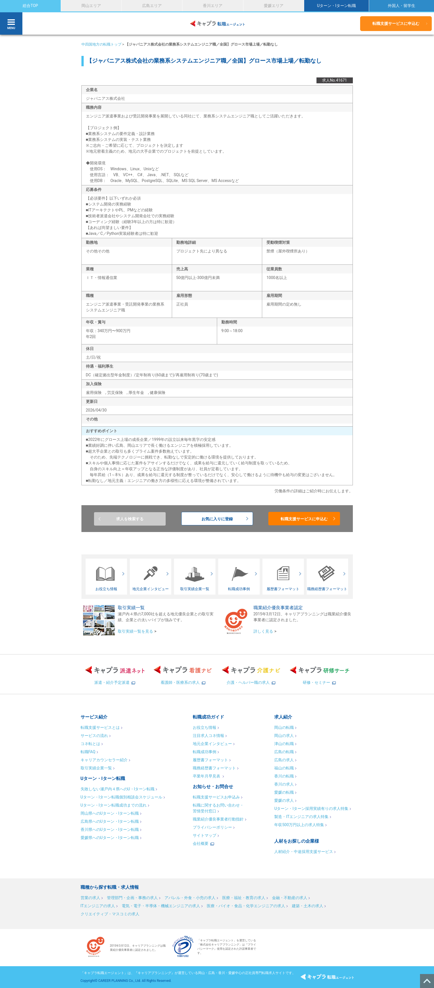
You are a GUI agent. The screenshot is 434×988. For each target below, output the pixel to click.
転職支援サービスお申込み (216, 797)
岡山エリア (91, 5)
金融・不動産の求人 (289, 897)
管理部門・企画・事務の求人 (132, 897)
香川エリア (212, 5)
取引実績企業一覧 (96, 768)
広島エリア (152, 5)
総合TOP (30, 5)
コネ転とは (90, 743)
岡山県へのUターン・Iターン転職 (110, 813)
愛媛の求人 (284, 800)
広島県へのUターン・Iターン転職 (110, 821)
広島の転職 (284, 752)
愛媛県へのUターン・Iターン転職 (110, 837)
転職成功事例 (204, 752)
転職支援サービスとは (100, 727)
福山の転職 (284, 768)
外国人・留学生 (401, 5)
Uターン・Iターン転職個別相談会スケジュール (122, 797)
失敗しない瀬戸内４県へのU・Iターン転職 (118, 789)
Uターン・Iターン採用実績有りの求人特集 (311, 808)
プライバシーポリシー (212, 827)
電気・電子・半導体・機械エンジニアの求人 (161, 906)
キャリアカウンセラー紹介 (104, 760)
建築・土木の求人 (307, 906)
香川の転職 (284, 776)
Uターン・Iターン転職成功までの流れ (114, 805)
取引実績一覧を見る (135, 631)
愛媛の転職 (284, 792)
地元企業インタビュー (212, 743)
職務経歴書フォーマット (214, 768)
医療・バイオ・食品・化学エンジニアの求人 (246, 906)
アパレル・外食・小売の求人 (190, 897)
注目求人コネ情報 (208, 735)
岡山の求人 (284, 735)
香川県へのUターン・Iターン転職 (110, 829)
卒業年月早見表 (207, 776)
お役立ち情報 (204, 727)
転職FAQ (88, 752)
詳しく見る (263, 631)
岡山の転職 (284, 727)
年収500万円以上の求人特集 (299, 824)
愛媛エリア (273, 5)
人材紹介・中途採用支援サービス (303, 851)
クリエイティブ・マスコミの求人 (110, 914)
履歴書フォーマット (210, 760)
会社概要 (200, 843)
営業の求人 (90, 897)
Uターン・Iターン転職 (336, 5)
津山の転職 (284, 743)
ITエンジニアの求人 (98, 906)
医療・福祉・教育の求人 (243, 897)
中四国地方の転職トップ (101, 44)
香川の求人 (284, 784)
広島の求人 (284, 760)
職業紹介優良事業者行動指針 (218, 819)
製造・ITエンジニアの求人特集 (301, 816)
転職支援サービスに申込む (395, 23)
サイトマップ (204, 835)
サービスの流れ (94, 735)
